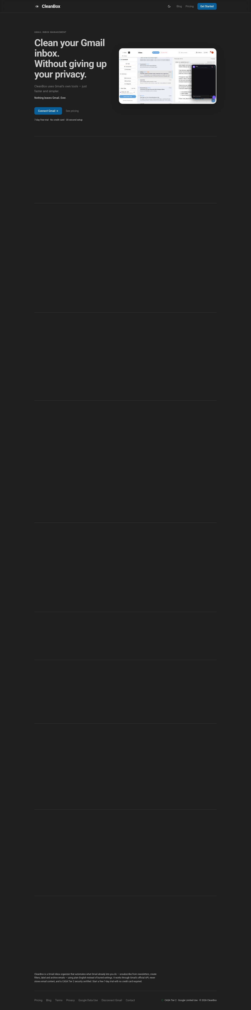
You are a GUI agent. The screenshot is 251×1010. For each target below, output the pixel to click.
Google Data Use (88, 1000)
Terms (58, 1000)
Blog (179, 6)
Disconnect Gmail (112, 1000)
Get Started (207, 6)
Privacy (70, 1000)
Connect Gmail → (48, 110)
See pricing (72, 110)
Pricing (189, 6)
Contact (130, 1000)
